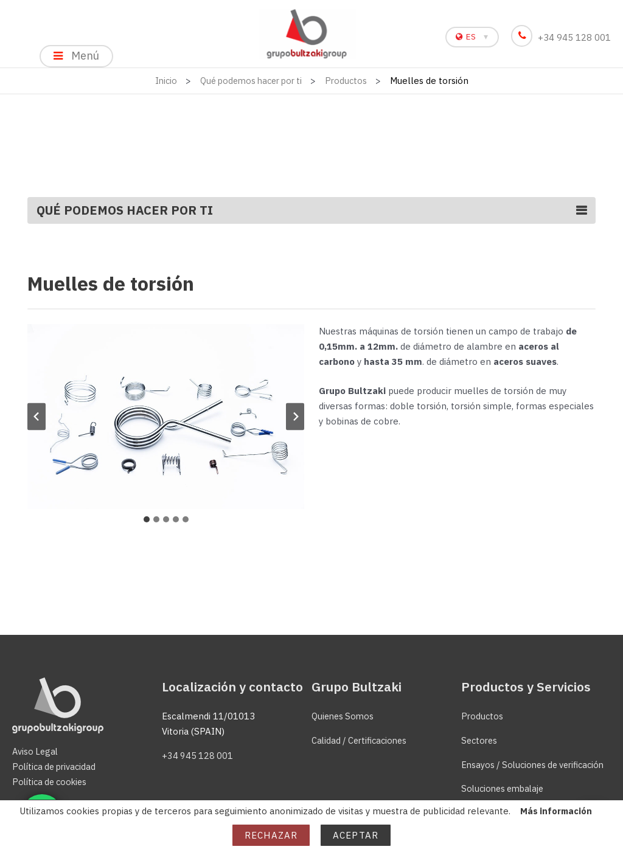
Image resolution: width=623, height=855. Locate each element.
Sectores (480, 740)
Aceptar (355, 835)
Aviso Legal (36, 752)
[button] (165, 422)
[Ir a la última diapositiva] (36, 421)
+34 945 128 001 (563, 37)
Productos (482, 716)
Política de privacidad (56, 766)
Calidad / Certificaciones (362, 740)
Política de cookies (52, 782)
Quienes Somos (344, 716)
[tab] (147, 524)
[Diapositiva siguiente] (295, 421)
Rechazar (271, 835)
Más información (556, 811)
